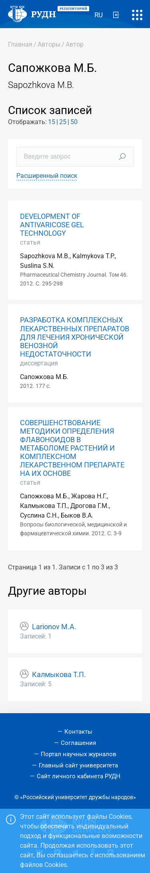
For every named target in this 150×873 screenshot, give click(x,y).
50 (74, 122)
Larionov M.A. (54, 627)
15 (51, 122)
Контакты (78, 731)
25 (62, 122)
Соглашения (78, 743)
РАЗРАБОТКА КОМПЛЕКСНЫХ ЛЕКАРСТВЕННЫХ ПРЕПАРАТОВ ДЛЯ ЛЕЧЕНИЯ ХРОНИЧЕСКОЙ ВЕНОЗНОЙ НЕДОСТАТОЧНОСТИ (74, 337)
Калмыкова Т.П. (59, 675)
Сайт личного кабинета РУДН (78, 776)
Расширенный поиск (47, 175)
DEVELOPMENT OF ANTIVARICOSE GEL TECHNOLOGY (52, 224)
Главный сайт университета (78, 765)
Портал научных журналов (78, 754)
